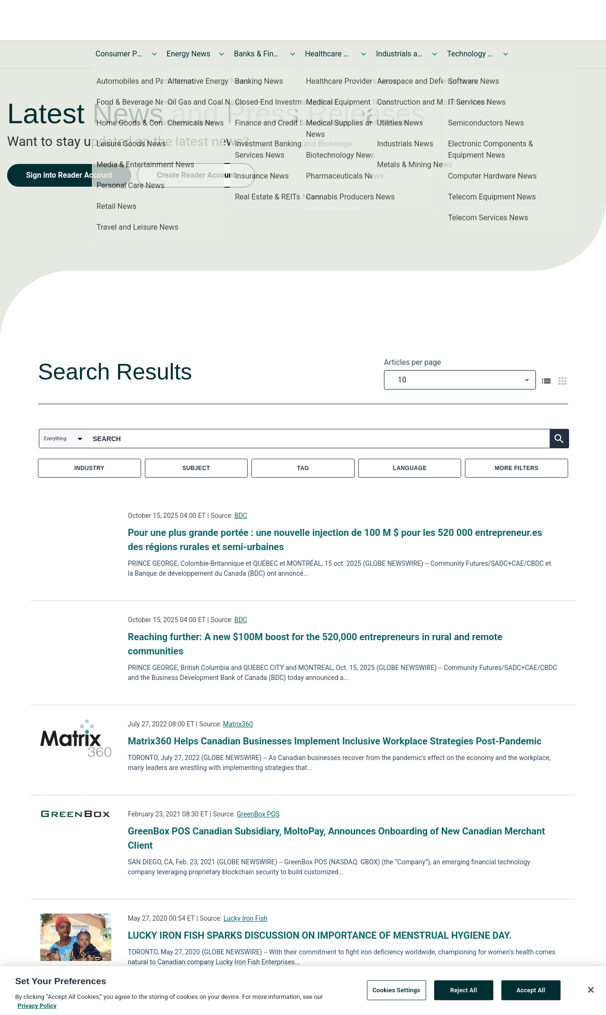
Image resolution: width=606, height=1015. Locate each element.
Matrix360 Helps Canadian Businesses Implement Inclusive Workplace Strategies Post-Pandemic (335, 741)
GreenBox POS (258, 814)
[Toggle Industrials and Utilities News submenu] (434, 54)
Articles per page (412, 362)
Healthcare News (328, 53)
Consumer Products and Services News (119, 53)
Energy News (188, 53)
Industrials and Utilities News (399, 53)
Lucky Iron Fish (245, 918)
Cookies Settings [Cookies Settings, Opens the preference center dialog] (396, 993)
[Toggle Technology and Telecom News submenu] (505, 54)
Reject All (463, 993)
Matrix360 (238, 724)
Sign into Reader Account (69, 175)
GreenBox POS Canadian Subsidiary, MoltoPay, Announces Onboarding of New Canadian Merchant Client (336, 838)
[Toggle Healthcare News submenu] (363, 54)
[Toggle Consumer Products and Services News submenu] (154, 54)
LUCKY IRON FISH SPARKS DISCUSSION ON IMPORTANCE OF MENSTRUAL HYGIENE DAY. (320, 935)
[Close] (590, 992)
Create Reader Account (196, 175)
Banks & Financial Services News (257, 53)
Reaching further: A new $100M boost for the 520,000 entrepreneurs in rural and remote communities (315, 644)
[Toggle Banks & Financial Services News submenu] (292, 54)
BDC (240, 515)
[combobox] (460, 380)
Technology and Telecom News (470, 53)
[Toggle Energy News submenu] (221, 54)
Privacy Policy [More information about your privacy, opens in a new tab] (37, 1009)
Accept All (531, 993)
